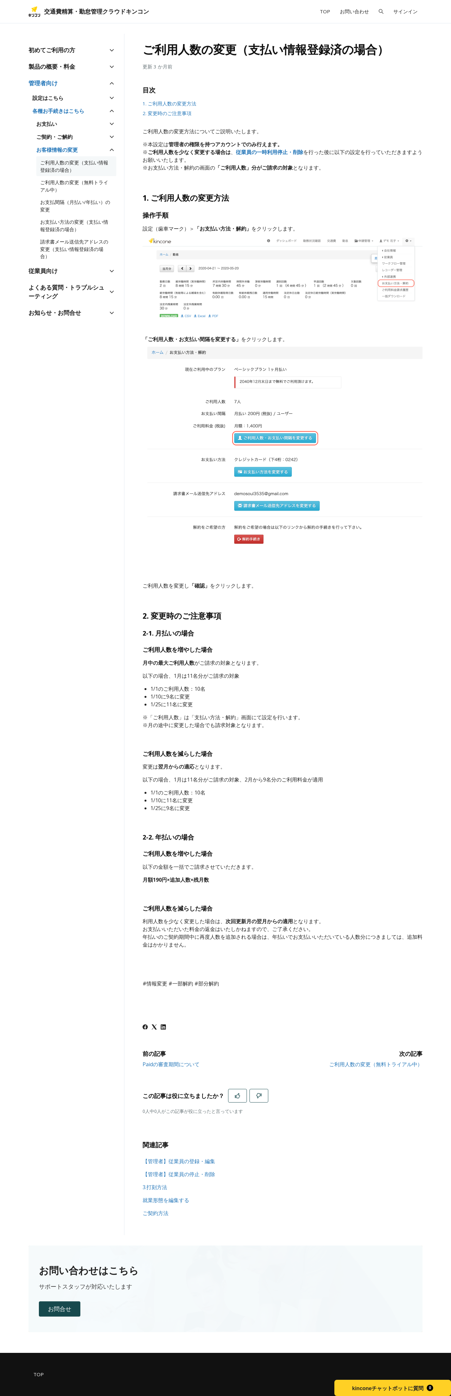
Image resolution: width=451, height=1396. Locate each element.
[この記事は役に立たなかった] (258, 1096)
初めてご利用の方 (52, 50)
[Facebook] (145, 1027)
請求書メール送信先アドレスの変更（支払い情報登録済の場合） (74, 248)
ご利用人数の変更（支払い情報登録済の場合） (74, 166)
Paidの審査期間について (171, 1064)
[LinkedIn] (163, 1027)
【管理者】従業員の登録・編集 (179, 1161)
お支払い (46, 123)
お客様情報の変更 (57, 149)
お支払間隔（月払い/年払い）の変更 (75, 206)
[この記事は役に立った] (237, 1096)
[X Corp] (154, 1027)
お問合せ (59, 1309)
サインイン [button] (405, 11)
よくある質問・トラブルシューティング (66, 291)
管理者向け (43, 83)
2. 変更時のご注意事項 (167, 113)
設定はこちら (48, 97)
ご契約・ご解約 (54, 136)
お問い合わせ (354, 11)
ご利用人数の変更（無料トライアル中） (375, 1064)
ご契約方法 (155, 1213)
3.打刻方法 (155, 1187)
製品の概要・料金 (52, 66)
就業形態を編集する (166, 1200)
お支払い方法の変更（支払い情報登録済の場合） (74, 226)
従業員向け (43, 271)
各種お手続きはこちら (58, 110)
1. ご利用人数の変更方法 (169, 103)
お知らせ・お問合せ (55, 312)
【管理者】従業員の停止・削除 (179, 1174)
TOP (325, 11)
